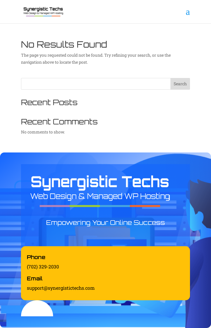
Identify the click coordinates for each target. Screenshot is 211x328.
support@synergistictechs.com (61, 288)
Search (180, 83)
